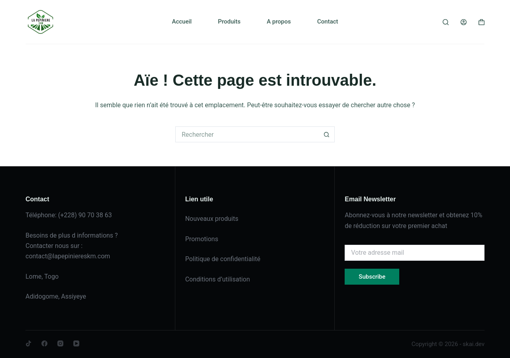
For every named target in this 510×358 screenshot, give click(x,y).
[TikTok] (28, 343)
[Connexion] (464, 22)
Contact (327, 21)
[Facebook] (44, 343)
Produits (229, 21)
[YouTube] (76, 343)
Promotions (201, 239)
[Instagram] (60, 343)
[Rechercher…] (247, 134)
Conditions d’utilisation (217, 279)
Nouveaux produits (212, 218)
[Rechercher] (446, 22)
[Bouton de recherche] (327, 134)
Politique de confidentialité (223, 259)
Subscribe (372, 276)
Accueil (182, 21)
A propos (279, 21)
